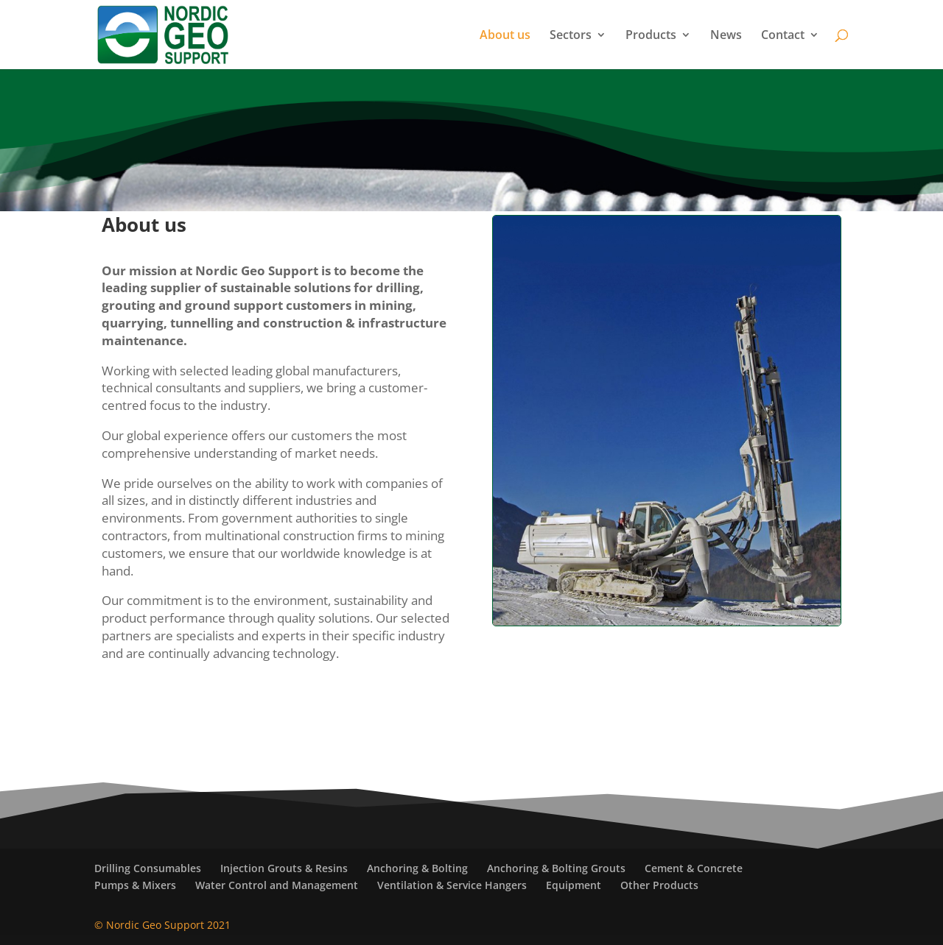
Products (650, 36)
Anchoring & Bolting (417, 868)
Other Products (659, 885)
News (726, 36)
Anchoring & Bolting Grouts (556, 868)
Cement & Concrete (694, 868)
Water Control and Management (276, 885)
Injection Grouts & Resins (284, 868)
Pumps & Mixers (135, 885)
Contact (782, 36)
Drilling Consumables (147, 868)
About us (505, 36)
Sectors (571, 36)
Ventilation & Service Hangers (452, 885)
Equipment (573, 885)
